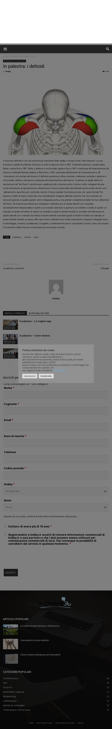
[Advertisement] (56, 23)
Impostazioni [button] (29, 376)
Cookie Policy (59, 370)
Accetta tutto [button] (46, 376)
